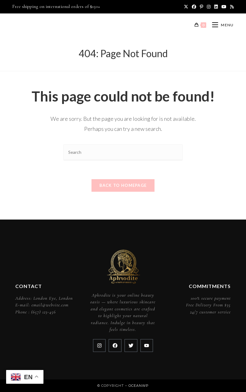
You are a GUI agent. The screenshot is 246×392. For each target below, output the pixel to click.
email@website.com (50, 305)
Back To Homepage (123, 185)
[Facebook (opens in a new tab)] (194, 7)
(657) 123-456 (43, 312)
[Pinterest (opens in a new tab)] (201, 7)
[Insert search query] (123, 152)
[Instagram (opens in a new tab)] (208, 7)
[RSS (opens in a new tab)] (231, 7)
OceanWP (139, 385)
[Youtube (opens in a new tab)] (224, 7)
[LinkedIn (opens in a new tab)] (216, 7)
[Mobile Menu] (220, 25)
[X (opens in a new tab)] (186, 7)
